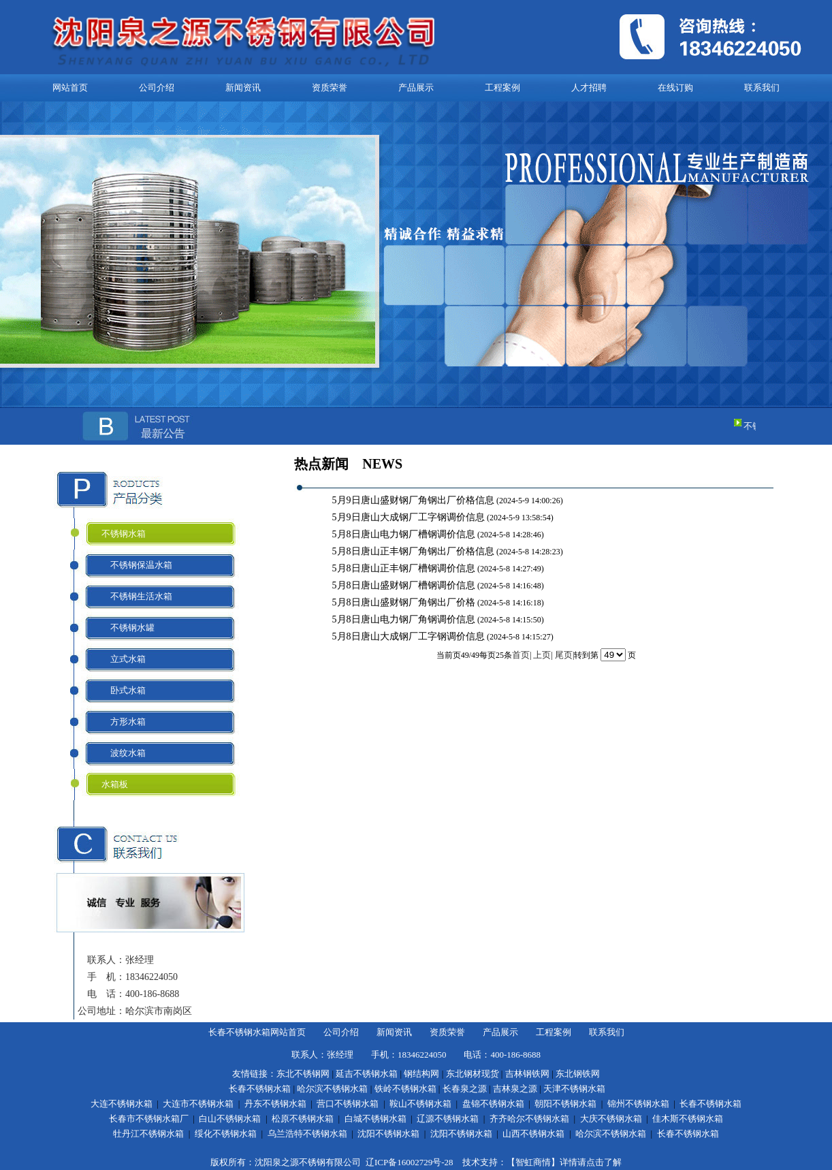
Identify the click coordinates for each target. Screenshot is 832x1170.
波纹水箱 (123, 753)
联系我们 (762, 87)
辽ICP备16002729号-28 (409, 1162)
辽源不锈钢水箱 (448, 1118)
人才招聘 (589, 87)
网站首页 (70, 87)
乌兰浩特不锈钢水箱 (307, 1133)
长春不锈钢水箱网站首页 (257, 1032)
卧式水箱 (123, 690)
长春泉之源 (465, 1089)
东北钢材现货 (472, 1074)
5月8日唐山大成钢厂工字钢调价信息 (409, 636)
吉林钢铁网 (527, 1074)
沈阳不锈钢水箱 (388, 1133)
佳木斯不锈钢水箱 (687, 1118)
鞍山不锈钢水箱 (420, 1103)
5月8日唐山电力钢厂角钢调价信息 (405, 619)
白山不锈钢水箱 (230, 1118)
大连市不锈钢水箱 (198, 1103)
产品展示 (416, 87)
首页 (521, 655)
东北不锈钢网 (303, 1074)
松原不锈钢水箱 (303, 1118)
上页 (542, 655)
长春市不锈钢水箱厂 (149, 1118)
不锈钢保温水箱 (136, 565)
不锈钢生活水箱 (136, 596)
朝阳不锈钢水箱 (565, 1103)
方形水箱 (123, 721)
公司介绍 (156, 87)
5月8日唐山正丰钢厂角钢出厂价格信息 (414, 551)
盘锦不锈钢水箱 (493, 1103)
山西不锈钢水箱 (533, 1133)
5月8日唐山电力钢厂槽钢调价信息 (405, 534)
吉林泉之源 (515, 1089)
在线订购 (675, 87)
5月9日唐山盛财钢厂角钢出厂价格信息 (414, 500)
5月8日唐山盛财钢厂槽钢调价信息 (405, 585)
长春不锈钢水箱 (260, 1089)
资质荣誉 (329, 87)
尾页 (564, 655)
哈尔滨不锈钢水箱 (332, 1089)
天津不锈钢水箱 (574, 1089)
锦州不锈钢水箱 (638, 1103)
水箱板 (114, 784)
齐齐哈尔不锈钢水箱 (529, 1118)
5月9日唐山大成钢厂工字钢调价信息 (409, 517)
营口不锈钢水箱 (348, 1103)
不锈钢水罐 (128, 627)
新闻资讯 (243, 87)
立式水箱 (123, 659)
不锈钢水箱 (123, 533)
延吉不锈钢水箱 (367, 1074)
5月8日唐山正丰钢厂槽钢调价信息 (405, 568)
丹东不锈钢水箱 (275, 1103)
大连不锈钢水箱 (122, 1103)
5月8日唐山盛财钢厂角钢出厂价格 (405, 602)
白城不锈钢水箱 (375, 1118)
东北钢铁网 (578, 1074)
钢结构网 (421, 1074)
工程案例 (502, 87)
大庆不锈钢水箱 (611, 1118)
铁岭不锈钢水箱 (405, 1089)
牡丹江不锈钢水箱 (148, 1133)
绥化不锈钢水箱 (226, 1133)
